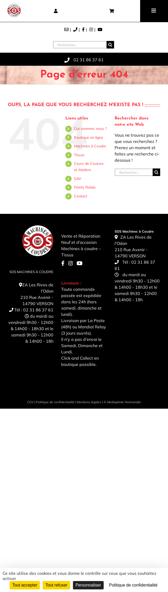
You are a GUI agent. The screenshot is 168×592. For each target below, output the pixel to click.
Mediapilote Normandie (124, 402)
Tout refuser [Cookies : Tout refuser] (56, 585)
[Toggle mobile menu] (154, 10)
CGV (30, 402)
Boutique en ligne (88, 137)
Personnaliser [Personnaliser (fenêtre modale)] (88, 585)
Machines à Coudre (90, 146)
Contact (80, 196)
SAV (77, 178)
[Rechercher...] (80, 45)
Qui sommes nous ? (90, 128)
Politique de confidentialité (55, 402)
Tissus (79, 155)
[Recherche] (110, 45)
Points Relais (85, 187)
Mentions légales (89, 402)
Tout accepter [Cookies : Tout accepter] (24, 585)
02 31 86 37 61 (38, 309)
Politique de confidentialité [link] (133, 585)
